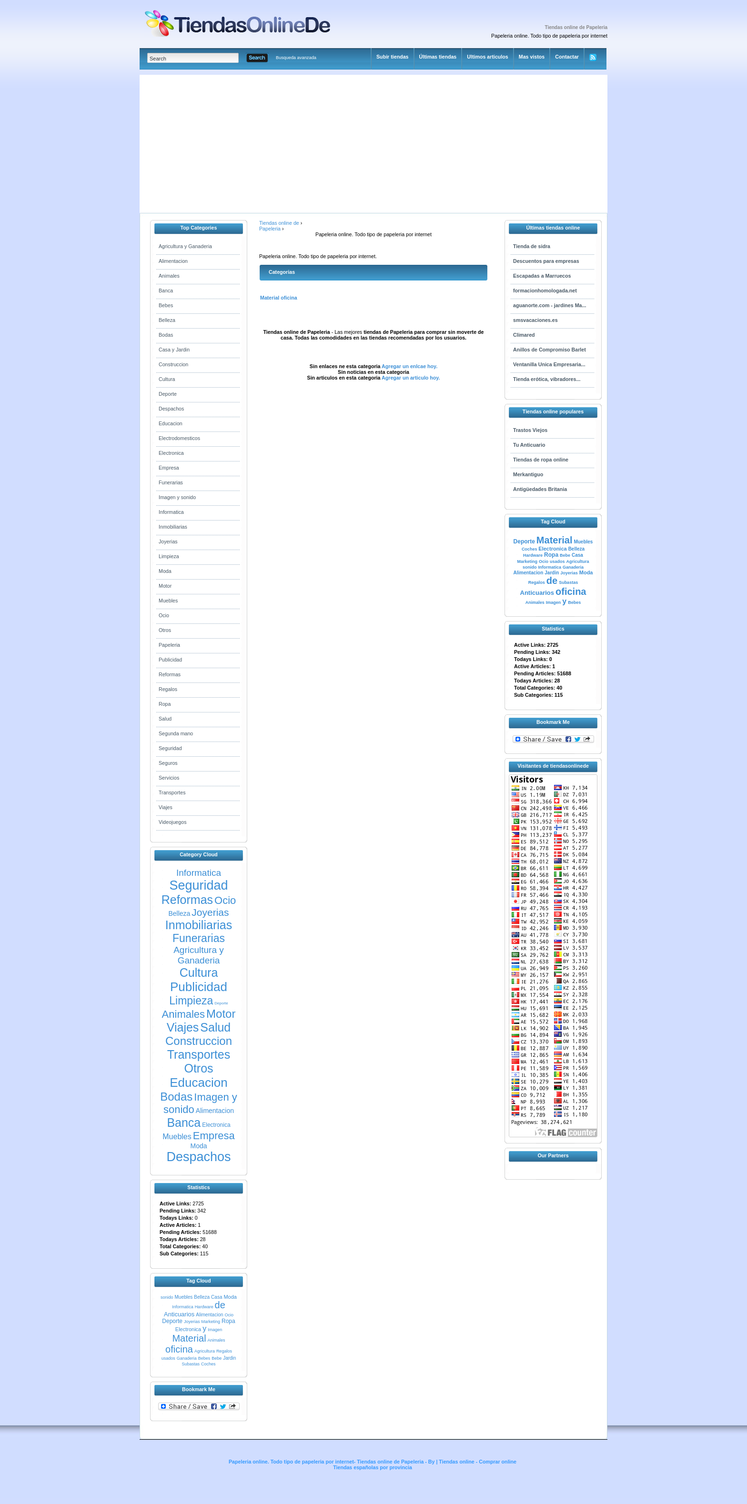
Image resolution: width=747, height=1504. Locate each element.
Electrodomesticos (179, 438)
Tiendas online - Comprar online (477, 1461)
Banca (166, 290)
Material (189, 1338)
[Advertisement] (293, 141)
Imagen (215, 1329)
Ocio (164, 615)
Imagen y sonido (177, 497)
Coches (208, 1364)
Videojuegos (172, 822)
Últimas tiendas (438, 57)
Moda (165, 571)
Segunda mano (176, 733)
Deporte (168, 394)
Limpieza (169, 556)
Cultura (167, 379)
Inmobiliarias (173, 527)
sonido (167, 1297)
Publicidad (170, 659)
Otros (165, 630)
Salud (165, 719)
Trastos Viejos (530, 430)
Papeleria (169, 645)
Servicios (169, 778)
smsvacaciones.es (535, 320)
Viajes (165, 807)
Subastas (191, 1364)
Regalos (168, 689)
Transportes (172, 792)
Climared (524, 335)
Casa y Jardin (174, 349)
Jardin (229, 1358)
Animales (169, 276)
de (220, 1305)
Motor (165, 586)
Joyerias (168, 541)
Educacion (170, 423)
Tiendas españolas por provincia (372, 1467)
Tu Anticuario (529, 445)
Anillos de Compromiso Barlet (549, 349)
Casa (216, 1297)
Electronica (171, 453)
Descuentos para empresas (546, 261)
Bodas (166, 335)
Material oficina (278, 298)
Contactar (567, 57)
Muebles (168, 600)
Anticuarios (179, 1314)
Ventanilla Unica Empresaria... (549, 364)
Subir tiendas (392, 57)
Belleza (167, 320)
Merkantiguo (528, 474)
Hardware (204, 1306)
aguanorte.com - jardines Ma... (549, 305)
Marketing (210, 1321)
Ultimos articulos (487, 57)
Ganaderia (187, 1358)
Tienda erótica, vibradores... (546, 379)
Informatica (171, 512)
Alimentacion (173, 261)
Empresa (169, 468)
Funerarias (171, 482)
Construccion (173, 364)
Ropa (165, 704)
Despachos (171, 408)
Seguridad (170, 748)
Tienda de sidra (531, 246)
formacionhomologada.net (545, 290)
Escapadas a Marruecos (542, 276)
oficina (179, 1349)
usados (168, 1358)
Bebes (166, 305)
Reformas (170, 674)
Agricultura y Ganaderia (185, 246)
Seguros (168, 763)
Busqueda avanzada (296, 57)
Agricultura (204, 1351)
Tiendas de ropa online (540, 459)
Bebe (217, 1358)
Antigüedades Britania (540, 489)
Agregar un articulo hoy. (411, 378)
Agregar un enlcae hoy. (409, 366)
